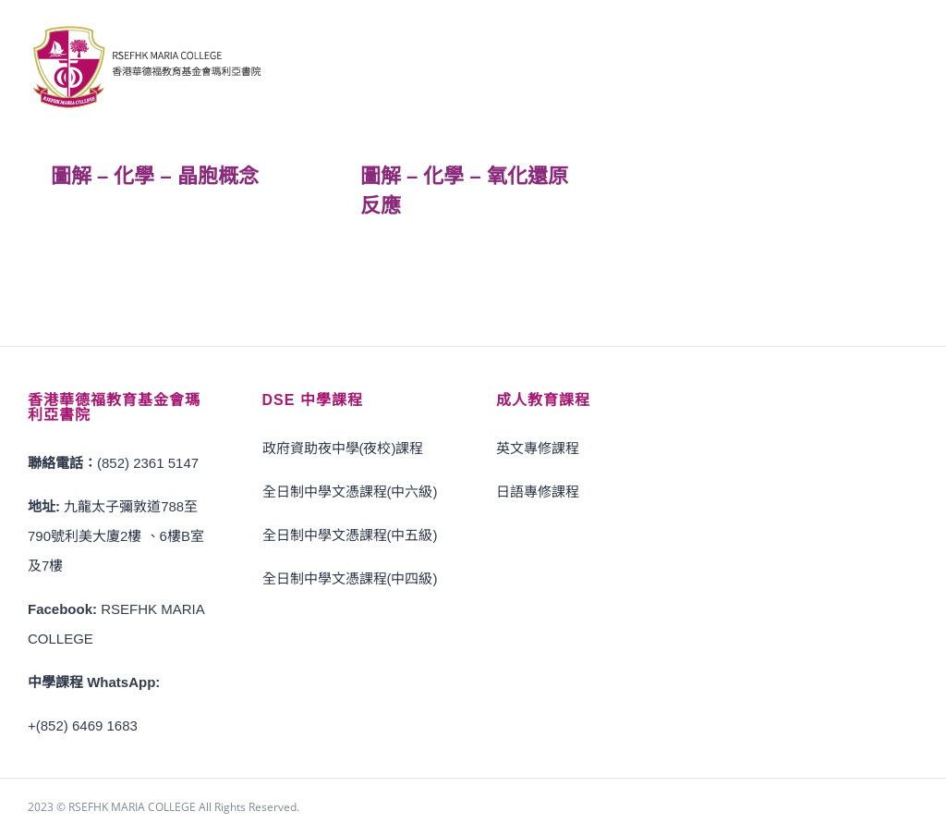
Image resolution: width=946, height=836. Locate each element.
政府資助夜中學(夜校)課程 (343, 448)
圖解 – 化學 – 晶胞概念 (155, 176)
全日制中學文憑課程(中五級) (350, 535)
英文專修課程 (537, 448)
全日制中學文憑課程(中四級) (350, 578)
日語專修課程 (537, 491)
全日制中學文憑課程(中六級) (350, 491)
